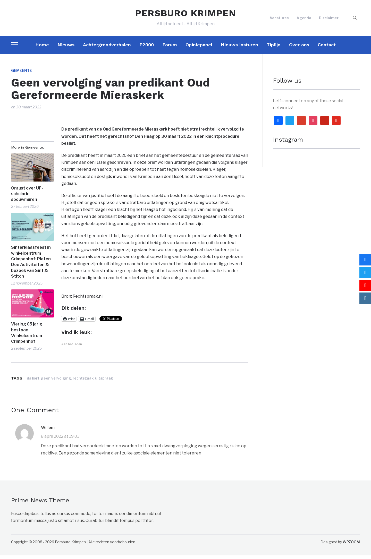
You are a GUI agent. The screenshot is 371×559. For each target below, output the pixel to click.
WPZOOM (351, 545)
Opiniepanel (198, 48)
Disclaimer (329, 20)
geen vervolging (56, 382)
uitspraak (104, 382)
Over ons (299, 48)
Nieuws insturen (239, 48)
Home (42, 48)
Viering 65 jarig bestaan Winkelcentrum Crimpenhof (26, 336)
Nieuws (65, 48)
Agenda (304, 20)
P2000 (146, 48)
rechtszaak (83, 382)
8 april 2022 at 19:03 (60, 439)
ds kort (33, 382)
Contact (327, 48)
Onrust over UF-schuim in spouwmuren (27, 197)
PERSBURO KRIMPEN (185, 15)
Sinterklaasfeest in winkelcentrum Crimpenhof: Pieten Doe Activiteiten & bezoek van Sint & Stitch (31, 265)
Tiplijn (274, 48)
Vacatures (279, 20)
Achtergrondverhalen (107, 48)
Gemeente (21, 74)
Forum (169, 48)
